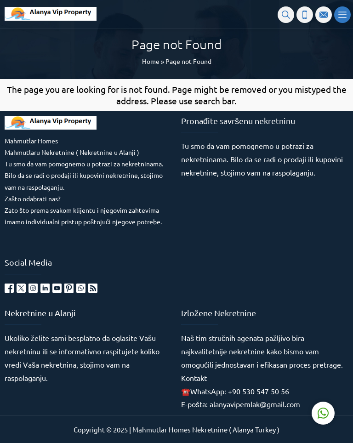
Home (150, 61)
